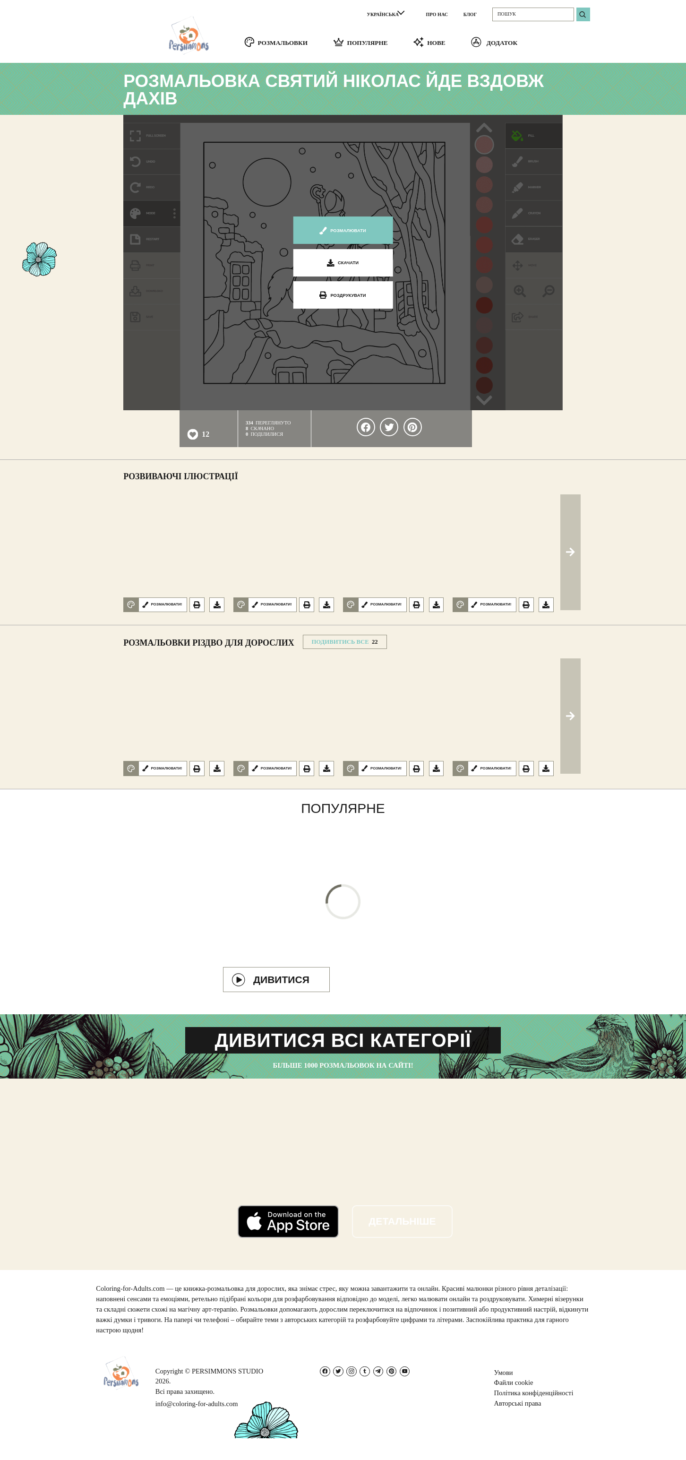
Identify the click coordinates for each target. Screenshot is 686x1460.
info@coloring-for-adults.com (196, 1425)
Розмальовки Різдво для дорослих (208, 646)
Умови (503, 1394)
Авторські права (517, 1425)
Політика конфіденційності (533, 1414)
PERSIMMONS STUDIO (227, 1393)
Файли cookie (513, 1404)
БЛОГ (470, 14)
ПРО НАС (437, 14)
